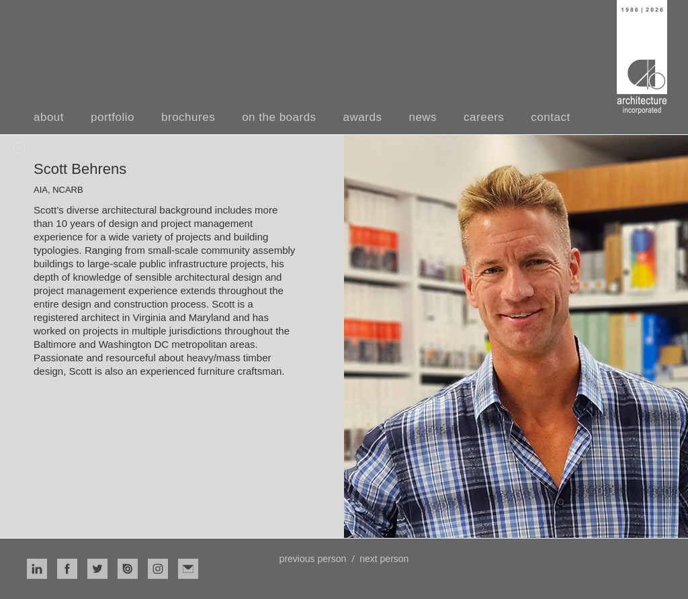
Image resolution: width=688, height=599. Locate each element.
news (422, 117)
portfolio (112, 117)
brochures (188, 117)
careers (484, 117)
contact (550, 117)
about (49, 117)
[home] (642, 57)
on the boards (279, 117)
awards (362, 117)
